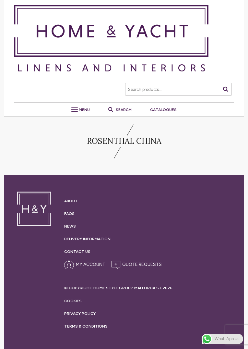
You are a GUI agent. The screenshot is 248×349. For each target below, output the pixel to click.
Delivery (87, 239)
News (70, 226)
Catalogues (163, 109)
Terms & (86, 326)
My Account (90, 264)
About (71, 201)
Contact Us (77, 251)
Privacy (80, 313)
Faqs (69, 213)
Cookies (73, 301)
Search (120, 109)
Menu (80, 109)
